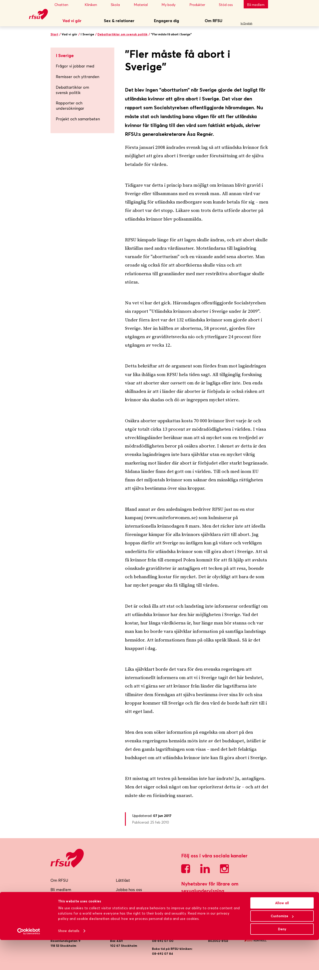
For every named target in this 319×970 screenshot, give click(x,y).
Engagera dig (166, 20)
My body (171, 4)
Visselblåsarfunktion (134, 898)
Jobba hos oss (129, 889)
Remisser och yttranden (77, 76)
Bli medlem (256, 4)
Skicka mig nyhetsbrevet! (208, 903)
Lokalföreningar (65, 908)
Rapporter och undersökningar (83, 105)
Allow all (282, 933)
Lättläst (123, 880)
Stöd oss (229, 4)
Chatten (65, 4)
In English (246, 23)
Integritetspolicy (131, 908)
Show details (68, 961)
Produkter (200, 4)
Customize (282, 946)
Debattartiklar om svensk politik (122, 34)
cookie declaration (93, 949)
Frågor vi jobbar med (83, 66)
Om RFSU (213, 20)
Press (55, 917)
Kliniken (94, 4)
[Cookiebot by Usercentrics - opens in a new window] (28, 961)
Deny (282, 959)
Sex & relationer (119, 20)
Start (54, 34)
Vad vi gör (72, 20)
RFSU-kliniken (63, 898)
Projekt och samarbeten (83, 118)
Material (144, 4)
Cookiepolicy (128, 917)
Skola (118, 4)
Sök (263, 21)
